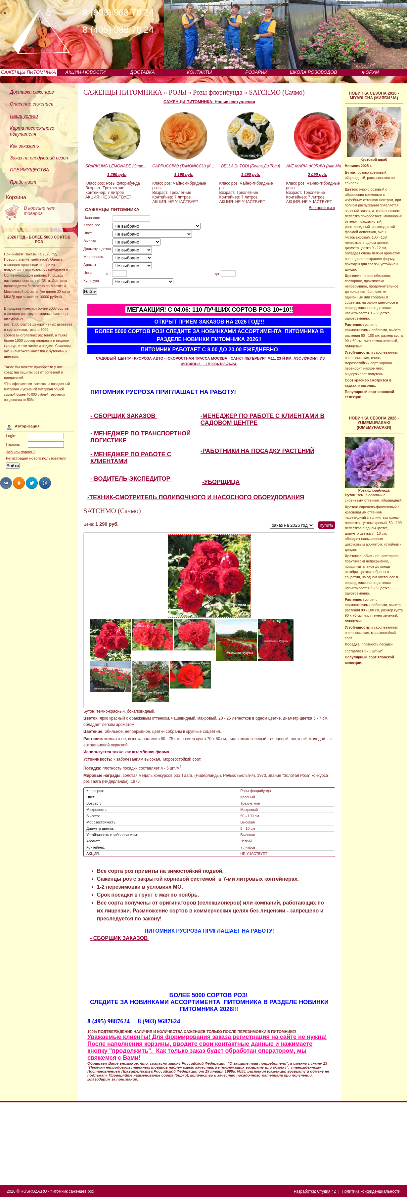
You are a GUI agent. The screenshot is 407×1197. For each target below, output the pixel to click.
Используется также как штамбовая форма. (126, 752)
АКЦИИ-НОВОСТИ (86, 72)
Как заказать (24, 146)
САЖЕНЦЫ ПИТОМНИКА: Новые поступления (209, 102)
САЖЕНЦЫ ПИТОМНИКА (28, 72)
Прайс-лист (23, 182)
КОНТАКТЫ (199, 72)
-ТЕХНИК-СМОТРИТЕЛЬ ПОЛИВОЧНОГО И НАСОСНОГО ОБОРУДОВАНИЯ (195, 497)
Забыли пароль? (20, 452)
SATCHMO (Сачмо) (277, 92)
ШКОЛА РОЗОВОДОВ (313, 72)
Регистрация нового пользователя (36, 458)
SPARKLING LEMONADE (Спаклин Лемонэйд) (116, 166)
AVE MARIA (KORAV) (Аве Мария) (317, 166)
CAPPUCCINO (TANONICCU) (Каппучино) (183, 166)
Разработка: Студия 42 (315, 1191)
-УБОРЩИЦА (221, 482)
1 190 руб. (183, 174)
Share (6, 483)
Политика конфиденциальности (371, 1191)
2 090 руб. (317, 174)
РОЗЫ (177, 92)
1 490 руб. (250, 174)
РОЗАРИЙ (256, 72)
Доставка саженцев (32, 92)
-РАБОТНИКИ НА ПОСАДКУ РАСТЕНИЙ (257, 451)
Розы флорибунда (217, 92)
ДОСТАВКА (142, 72)
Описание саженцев (31, 104)
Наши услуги (24, 116)
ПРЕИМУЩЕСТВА (29, 169)
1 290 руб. (116, 174)
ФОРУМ (370, 72)
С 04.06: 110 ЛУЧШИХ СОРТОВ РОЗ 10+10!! (230, 309)
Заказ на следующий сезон (39, 157)
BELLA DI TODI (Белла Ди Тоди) (250, 166)
